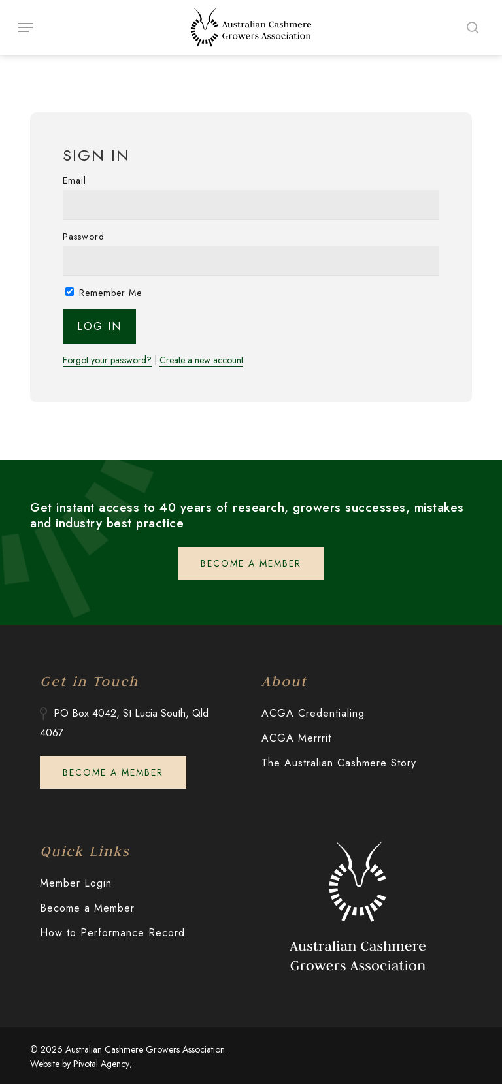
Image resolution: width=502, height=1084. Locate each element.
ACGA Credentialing (313, 713)
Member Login (76, 883)
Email (74, 180)
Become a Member (87, 907)
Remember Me (103, 292)
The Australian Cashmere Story (338, 762)
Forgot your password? (107, 360)
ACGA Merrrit (296, 738)
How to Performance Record (112, 932)
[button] (25, 27)
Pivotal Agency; (102, 1063)
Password (84, 236)
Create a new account (201, 360)
